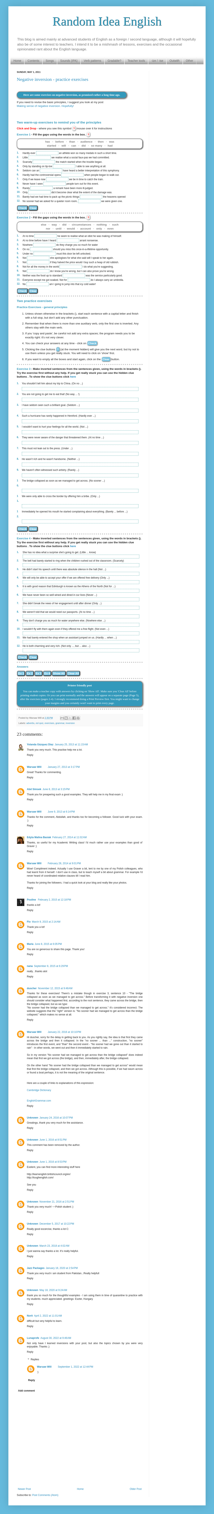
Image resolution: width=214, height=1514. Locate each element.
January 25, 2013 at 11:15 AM (71, 744)
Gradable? (114, 60)
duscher (32, 988)
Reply (30, 755)
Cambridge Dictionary (39, 1090)
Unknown (32, 1117)
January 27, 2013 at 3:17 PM (64, 767)
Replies (35, 1359)
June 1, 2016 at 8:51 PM (53, 1139)
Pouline (32, 899)
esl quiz (39, 723)
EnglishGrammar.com (39, 1100)
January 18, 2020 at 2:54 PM (62, 1268)
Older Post (136, 1489)
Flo (29, 921)
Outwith (174, 60)
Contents (33, 60)
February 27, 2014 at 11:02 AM (69, 837)
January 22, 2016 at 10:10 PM (64, 1032)
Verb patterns (92, 60)
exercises (49, 723)
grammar (59, 723)
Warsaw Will (34, 767)
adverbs (30, 723)
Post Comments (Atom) (45, 1495)
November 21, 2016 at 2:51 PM (56, 1201)
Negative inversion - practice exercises (52, 79)
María (30, 944)
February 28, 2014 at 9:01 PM (64, 863)
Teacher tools (136, 60)
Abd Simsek (34, 789)
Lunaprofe (33, 1338)
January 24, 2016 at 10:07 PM (56, 1117)
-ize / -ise (157, 60)
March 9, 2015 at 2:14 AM (46, 921)
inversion (70, 723)
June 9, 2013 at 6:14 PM (61, 811)
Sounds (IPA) (68, 60)
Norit (30, 1315)
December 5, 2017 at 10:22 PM (56, 1223)
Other (189, 60)
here (73, 376)
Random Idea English (107, 21)
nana (30, 966)
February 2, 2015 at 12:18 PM (54, 899)
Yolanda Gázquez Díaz (40, 744)
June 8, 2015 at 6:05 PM (48, 944)
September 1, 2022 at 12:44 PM (75, 1366)
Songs (50, 60)
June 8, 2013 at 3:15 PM (56, 789)
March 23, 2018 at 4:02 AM (54, 1245)
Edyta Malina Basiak (39, 837)
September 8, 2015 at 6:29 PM (51, 966)
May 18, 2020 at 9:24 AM (53, 1290)
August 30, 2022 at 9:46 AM (55, 1338)
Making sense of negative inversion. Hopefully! (45, 106)
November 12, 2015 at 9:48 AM (55, 988)
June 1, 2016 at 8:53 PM (53, 1161)
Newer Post (24, 1489)
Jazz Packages (35, 1268)
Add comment (26, 1390)
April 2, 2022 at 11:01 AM (48, 1315)
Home (17, 60)
